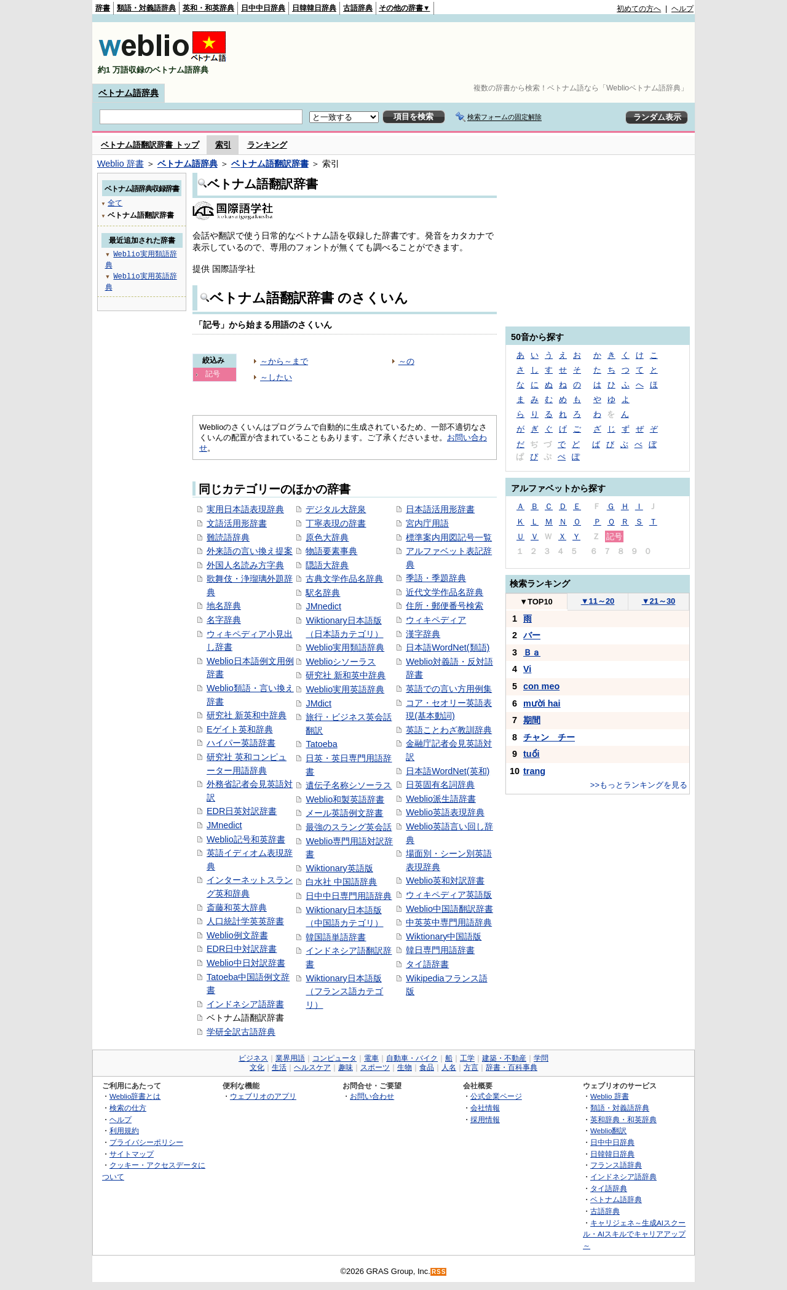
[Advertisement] (470, 53)
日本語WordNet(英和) (447, 771)
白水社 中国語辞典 (341, 882)
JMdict (318, 703)
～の (406, 361)
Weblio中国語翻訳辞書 (449, 909)
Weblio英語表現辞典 (445, 812)
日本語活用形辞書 (440, 509)
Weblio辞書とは (134, 1096)
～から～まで (284, 361)
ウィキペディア (436, 620)
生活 (279, 1067)
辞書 (102, 8)
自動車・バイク (412, 1058)
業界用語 (290, 1058)
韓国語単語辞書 (336, 937)
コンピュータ (334, 1058)
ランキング (267, 144)
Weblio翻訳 (608, 1130)
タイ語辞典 (608, 1188)
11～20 (598, 601)
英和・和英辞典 (208, 8)
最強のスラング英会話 (349, 827)
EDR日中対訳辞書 (242, 949)
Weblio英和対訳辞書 (445, 880)
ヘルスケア (312, 1067)
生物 (404, 1067)
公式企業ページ (496, 1096)
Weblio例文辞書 (237, 935)
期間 (531, 720)
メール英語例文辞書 (344, 813)
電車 (371, 1058)
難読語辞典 (228, 537)
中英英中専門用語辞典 (449, 922)
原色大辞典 (327, 537)
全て (115, 202)
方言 (471, 1067)
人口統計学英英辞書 (245, 921)
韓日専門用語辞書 (440, 950)
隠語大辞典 (327, 565)
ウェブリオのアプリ (263, 1096)
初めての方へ (639, 8)
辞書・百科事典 (511, 1067)
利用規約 (124, 1130)
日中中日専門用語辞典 (349, 896)
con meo (541, 686)
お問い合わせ (372, 1096)
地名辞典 (224, 606)
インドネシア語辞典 (623, 1177)
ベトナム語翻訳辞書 (270, 163)
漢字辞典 (423, 634)
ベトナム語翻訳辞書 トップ (150, 144)
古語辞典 (358, 8)
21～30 (659, 601)
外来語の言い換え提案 (250, 551)
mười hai (542, 703)
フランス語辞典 (616, 1165)
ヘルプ (682, 8)
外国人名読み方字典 (245, 565)
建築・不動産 (504, 1058)
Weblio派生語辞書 (441, 799)
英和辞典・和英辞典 (623, 1119)
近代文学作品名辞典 (444, 592)
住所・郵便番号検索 (444, 606)
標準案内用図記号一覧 (449, 537)
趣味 (345, 1067)
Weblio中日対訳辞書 (246, 963)
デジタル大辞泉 (336, 509)
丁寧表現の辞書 (336, 523)
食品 (426, 1067)
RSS (439, 1271)
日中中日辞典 (263, 8)
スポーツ (375, 1067)
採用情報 (485, 1119)
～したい (276, 377)
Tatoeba (321, 744)
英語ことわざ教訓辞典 (449, 730)
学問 (541, 1058)
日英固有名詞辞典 (440, 784)
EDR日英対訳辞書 (242, 811)
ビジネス (253, 1058)
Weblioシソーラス (341, 662)
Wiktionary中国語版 (443, 936)
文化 (257, 1067)
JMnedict (224, 825)
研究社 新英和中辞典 (247, 715)
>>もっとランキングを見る (638, 784)
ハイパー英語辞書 (241, 743)
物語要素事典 (331, 551)
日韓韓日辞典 (314, 8)
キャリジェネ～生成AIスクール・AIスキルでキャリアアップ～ (634, 1234)
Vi (527, 669)
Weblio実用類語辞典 (345, 647)
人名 (448, 1067)
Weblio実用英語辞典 (345, 689)
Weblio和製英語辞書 (345, 799)
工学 (467, 1058)
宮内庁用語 (427, 523)
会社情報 (485, 1108)
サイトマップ (131, 1154)
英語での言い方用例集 (449, 689)
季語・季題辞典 (436, 578)
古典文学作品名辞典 (344, 579)
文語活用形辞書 (237, 523)
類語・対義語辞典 (146, 8)
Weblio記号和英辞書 (246, 839)
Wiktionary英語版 (339, 868)
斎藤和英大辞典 (237, 907)
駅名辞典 (323, 593)
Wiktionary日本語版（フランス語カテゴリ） (344, 991)
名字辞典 (224, 620)
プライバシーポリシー (146, 1142)
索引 (223, 144)
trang (534, 771)
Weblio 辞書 (120, 163)
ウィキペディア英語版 (449, 895)
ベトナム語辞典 (128, 93)
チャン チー (549, 737)
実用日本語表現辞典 (245, 509)
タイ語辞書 (427, 964)
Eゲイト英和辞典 (240, 729)
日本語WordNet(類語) (447, 647)
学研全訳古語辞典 (241, 1032)
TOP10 (536, 601)
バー (531, 635)
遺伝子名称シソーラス (349, 785)
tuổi (531, 754)
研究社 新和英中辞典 (346, 675)
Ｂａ (531, 652)
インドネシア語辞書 (245, 1004)
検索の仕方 (127, 1108)
